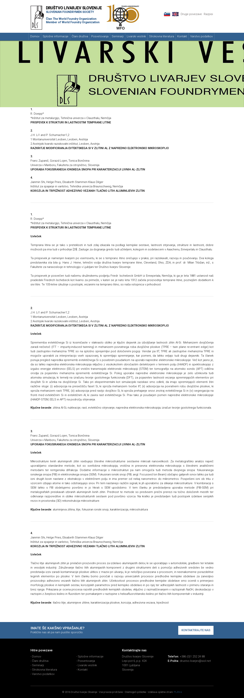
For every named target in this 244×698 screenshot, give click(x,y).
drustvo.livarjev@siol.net (195, 661)
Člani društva (80, 36)
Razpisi (208, 14)
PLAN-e (178, 692)
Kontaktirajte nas (195, 630)
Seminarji (118, 36)
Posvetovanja (99, 36)
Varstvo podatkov (201, 36)
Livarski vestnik (136, 36)
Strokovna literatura (161, 36)
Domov (34, 36)
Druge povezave (191, 14)
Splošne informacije (55, 36)
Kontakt (182, 36)
